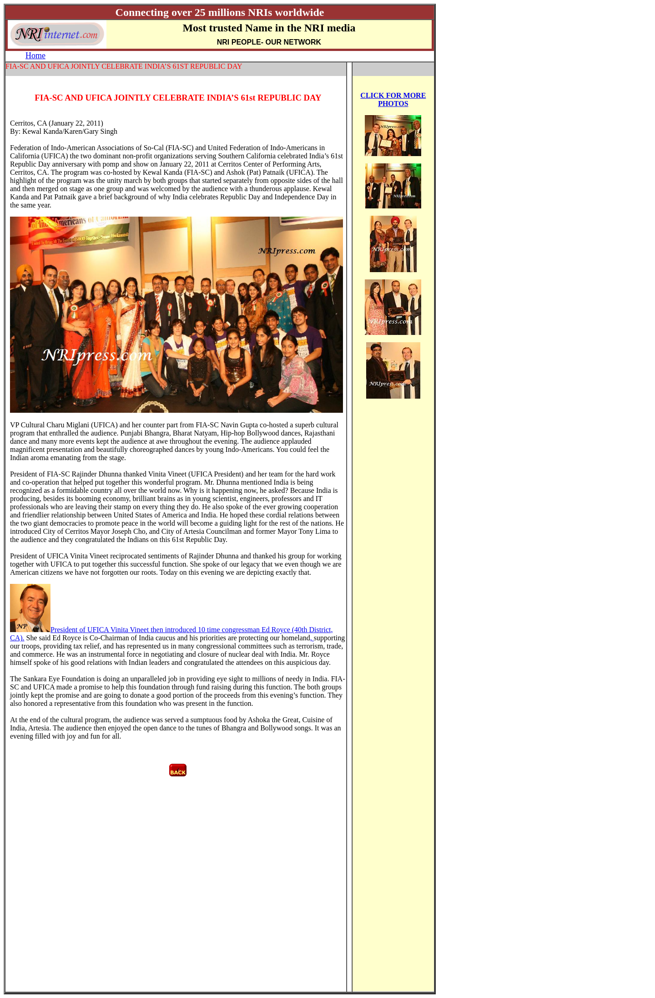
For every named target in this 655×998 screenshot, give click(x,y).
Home (35, 55)
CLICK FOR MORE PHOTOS (393, 99)
